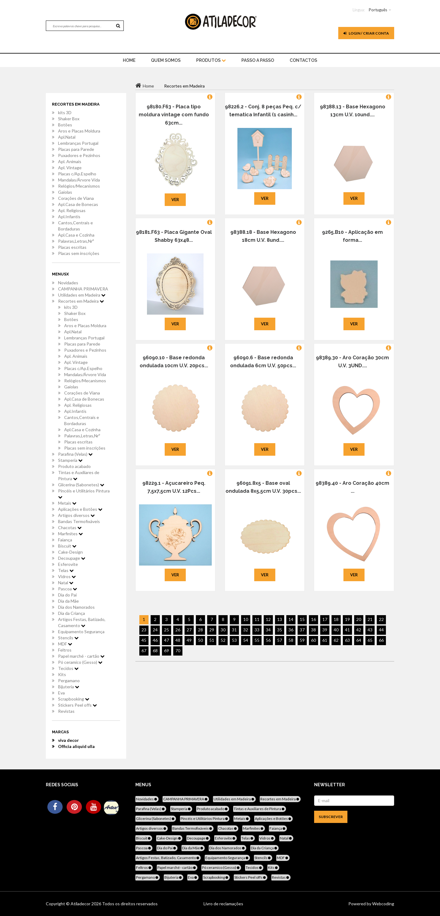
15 (302, 619)
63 (347, 640)
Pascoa (67, 588)
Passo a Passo (257, 60)
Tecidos (68, 668)
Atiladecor (81, 903)
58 (290, 640)
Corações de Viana (76, 198)
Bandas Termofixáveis (79, 521)
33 (257, 629)
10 (245, 619)
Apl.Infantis (69, 216)
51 (211, 640)
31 (234, 629)
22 (381, 619)
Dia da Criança (71, 613)
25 (166, 629)
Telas (66, 570)
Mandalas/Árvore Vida (79, 179)
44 (381, 629)
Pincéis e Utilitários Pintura (84, 493)
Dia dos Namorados (76, 607)
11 (257, 619)
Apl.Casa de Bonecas (78, 204)
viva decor (68, 740)
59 (302, 640)
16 (313, 619)
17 (324, 619)
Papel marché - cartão (81, 656)
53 (234, 640)
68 (155, 650)
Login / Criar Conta (366, 33)
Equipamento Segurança (81, 631)
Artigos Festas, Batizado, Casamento (81, 622)
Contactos (303, 60)
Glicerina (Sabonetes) (81, 484)
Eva (61, 692)
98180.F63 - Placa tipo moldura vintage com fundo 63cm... (174, 115)
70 (177, 650)
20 (358, 619)
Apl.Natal (66, 137)
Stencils (68, 637)
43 (370, 629)
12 (268, 619)
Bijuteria (68, 686)
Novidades (68, 282)
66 (381, 640)
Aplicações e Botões (80, 509)
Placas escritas (72, 247)
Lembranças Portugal (78, 143)
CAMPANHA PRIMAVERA (83, 288)
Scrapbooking (73, 698)
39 (324, 629)
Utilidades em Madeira (81, 294)
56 (268, 640)
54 (245, 640)
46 (155, 640)
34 (268, 629)
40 (336, 629)
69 (166, 650)
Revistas (66, 711)
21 (370, 619)
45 (143, 640)
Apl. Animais (69, 161)
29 (211, 629)
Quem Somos (166, 60)
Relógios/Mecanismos (79, 186)
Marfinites (70, 533)
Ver (175, 199)
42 (358, 629)
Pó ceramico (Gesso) (80, 662)
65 (370, 640)
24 (155, 629)
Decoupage (71, 558)
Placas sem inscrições (78, 253)
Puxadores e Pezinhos (79, 155)
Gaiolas (65, 192)
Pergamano (69, 680)
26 (177, 629)
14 (290, 619)
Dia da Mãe (68, 601)
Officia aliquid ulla (76, 746)
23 (143, 629)
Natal (65, 582)
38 (313, 629)
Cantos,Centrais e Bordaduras (75, 225)
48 (177, 640)
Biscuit (67, 545)
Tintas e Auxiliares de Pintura (78, 475)
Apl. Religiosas (72, 210)
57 (279, 640)
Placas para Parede (76, 149)
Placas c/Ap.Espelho (77, 173)
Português (378, 9)
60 (313, 640)
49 (189, 640)
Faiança (65, 539)
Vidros (67, 576)
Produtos (211, 60)
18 (336, 619)
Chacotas (70, 527)
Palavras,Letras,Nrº (76, 241)
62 (336, 640)
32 (245, 629)
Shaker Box (68, 118)
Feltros (65, 649)
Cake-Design (70, 552)
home (129, 60)
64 (358, 640)
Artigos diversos (76, 515)
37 (302, 629)
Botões (65, 124)
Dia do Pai (67, 594)
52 (223, 640)
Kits (62, 674)
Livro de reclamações (223, 903)
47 (166, 640)
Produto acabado (74, 466)
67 (143, 650)
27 (189, 629)
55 (257, 640)
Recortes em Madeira (81, 301)
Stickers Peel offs (77, 705)
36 (290, 629)
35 (279, 629)
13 (279, 619)
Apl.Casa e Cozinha (76, 234)
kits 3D (65, 112)
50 (200, 640)
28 (200, 629)
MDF (65, 643)
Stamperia (70, 460)
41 (347, 629)
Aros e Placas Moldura (79, 130)
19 (347, 619)
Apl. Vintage (70, 167)
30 (223, 629)
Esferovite (68, 564)
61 (324, 640)
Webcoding (382, 903)
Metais (67, 503)
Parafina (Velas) (75, 454)
